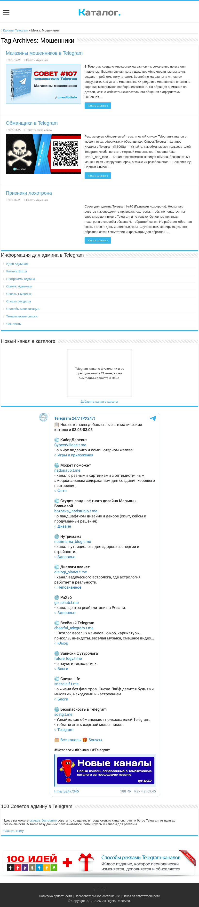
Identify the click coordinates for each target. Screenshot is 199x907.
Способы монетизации (22, 309)
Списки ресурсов (18, 301)
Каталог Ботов (16, 271)
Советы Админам (37, 60)
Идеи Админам (17, 264)
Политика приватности (55, 896)
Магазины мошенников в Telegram (44, 53)
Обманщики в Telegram (32, 123)
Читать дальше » (98, 105)
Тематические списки (39, 130)
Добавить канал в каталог (99, 401)
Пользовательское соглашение (97, 896)
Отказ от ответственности (141, 896)
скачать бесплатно (43, 820)
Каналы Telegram (14, 30)
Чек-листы (14, 324)
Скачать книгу (13, 831)
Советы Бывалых (19, 294)
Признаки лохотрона (29, 193)
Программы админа (20, 279)
